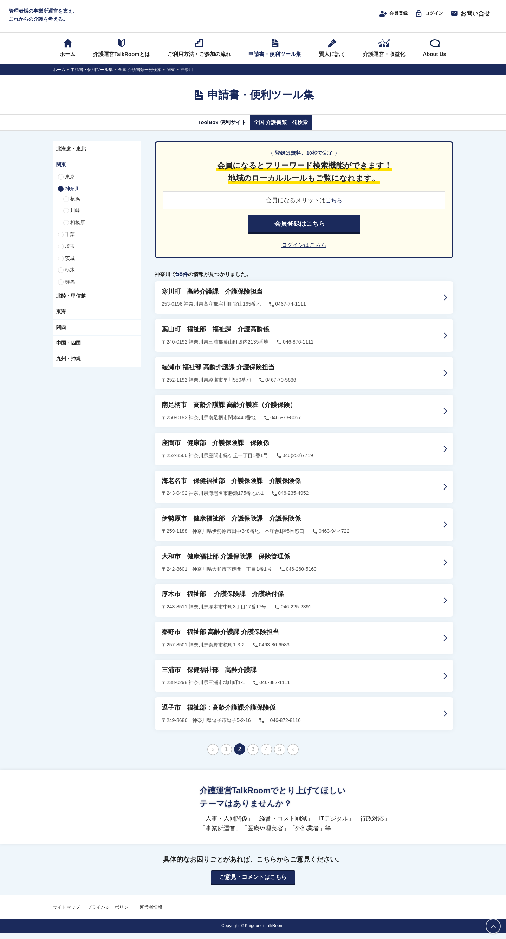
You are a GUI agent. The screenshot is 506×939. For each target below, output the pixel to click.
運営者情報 (151, 913)
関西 (61, 334)
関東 (61, 171)
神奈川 (72, 195)
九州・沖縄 (68, 365)
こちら (334, 207)
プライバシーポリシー (110, 913)
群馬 (70, 288)
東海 (61, 318)
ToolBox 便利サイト (215, 129)
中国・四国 (68, 350)
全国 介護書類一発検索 (287, 129)
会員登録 (385, 16)
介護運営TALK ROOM (253, 18)
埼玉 (70, 253)
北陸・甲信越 (71, 302)
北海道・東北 (71, 156)
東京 (70, 183)
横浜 (75, 205)
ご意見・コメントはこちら (253, 883)
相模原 (77, 229)
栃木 (70, 277)
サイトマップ (66, 913)
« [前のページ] (212, 755)
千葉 (70, 241)
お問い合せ (470, 16)
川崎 (75, 217)
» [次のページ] (292, 755)
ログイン (426, 16)
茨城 (70, 265)
